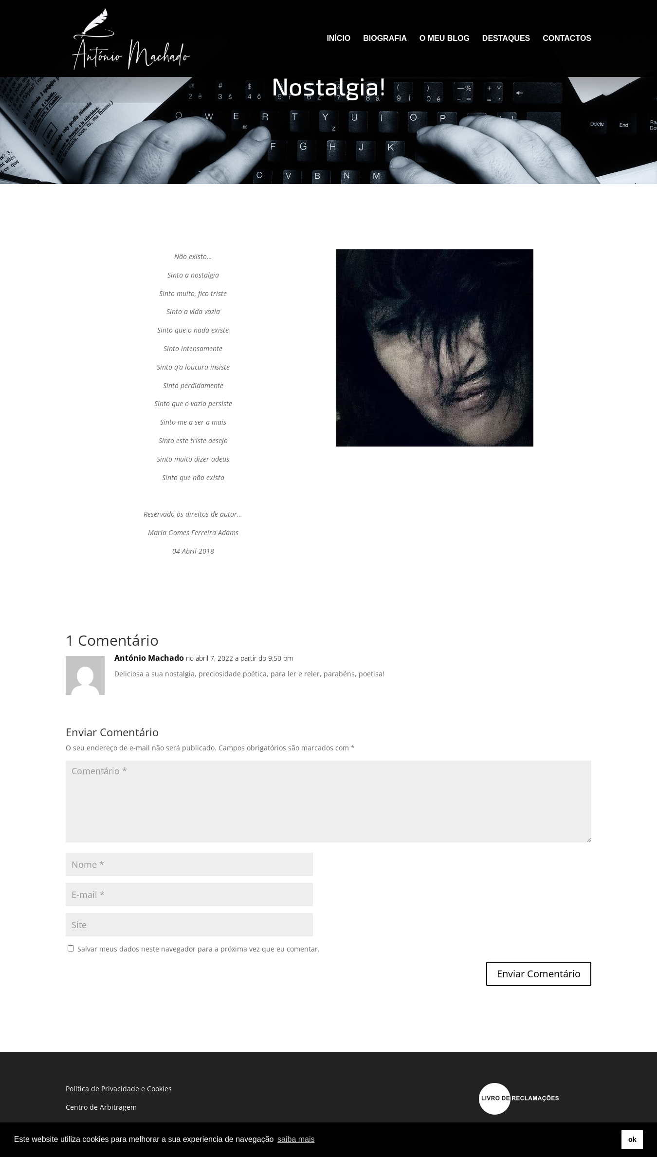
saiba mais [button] (295, 1139)
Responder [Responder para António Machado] (556, 667)
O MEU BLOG (445, 38)
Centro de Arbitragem (101, 1107)
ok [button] (632, 1139)
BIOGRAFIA (385, 38)
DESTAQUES (506, 38)
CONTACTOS (567, 38)
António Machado (149, 658)
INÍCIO (338, 38)
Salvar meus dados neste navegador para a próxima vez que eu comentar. (198, 948)
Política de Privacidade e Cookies (119, 1088)
